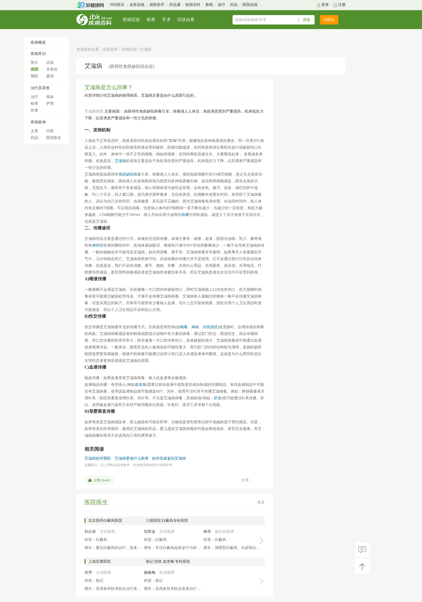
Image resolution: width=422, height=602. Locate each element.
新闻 (209, 5)
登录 (325, 5)
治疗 (34, 97)
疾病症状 (131, 19)
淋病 (195, 327)
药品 (234, 5)
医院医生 (53, 138)
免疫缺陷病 (127, 174)
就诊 (50, 97)
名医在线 (137, 5)
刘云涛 (90, 532)
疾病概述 (38, 42)
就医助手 (156, 5)
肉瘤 (185, 215)
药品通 (175, 5)
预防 (34, 76)
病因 (34, 69)
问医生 (329, 20)
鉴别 (50, 76)
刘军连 (149, 532)
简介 (34, 63)
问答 (50, 131)
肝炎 (217, 398)
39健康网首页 (91, 5)
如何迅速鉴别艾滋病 (169, 458)
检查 (151, 19)
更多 (261, 502)
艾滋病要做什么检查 (132, 458)
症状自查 (186, 19)
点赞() (101, 480)
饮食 (34, 110)
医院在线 (250, 5)
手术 (166, 19)
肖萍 (88, 572)
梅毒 (184, 327)
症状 (50, 63)
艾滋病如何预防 (98, 458)
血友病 (140, 385)
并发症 (52, 69)
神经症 (97, 245)
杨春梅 (149, 572)
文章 (34, 131)
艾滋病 (120, 161)
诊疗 (221, 5)
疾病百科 (193, 5)
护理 (50, 104)
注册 (342, 5)
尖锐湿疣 (210, 327)
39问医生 (117, 5)
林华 (207, 532)
